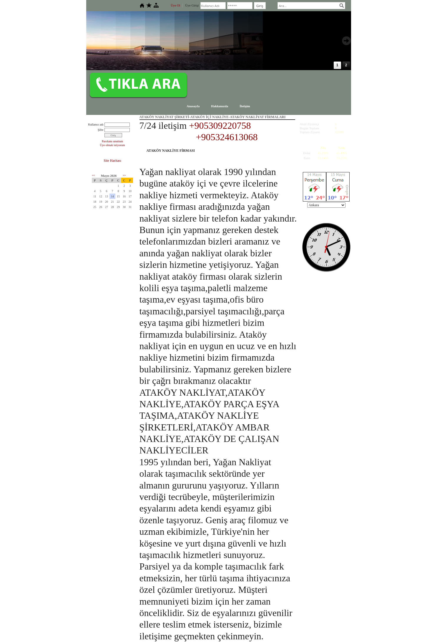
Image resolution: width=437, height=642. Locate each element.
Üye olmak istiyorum (112, 145)
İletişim (245, 106)
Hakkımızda (219, 106)
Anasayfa (193, 106)
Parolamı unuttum (112, 141)
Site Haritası (112, 161)
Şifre (100, 129)
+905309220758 (220, 125)
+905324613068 (227, 137)
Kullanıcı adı (96, 124)
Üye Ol (175, 5)
